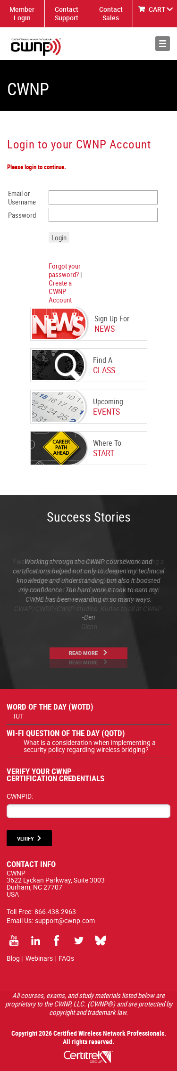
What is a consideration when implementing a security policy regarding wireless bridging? (90, 746)
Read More (83, 652)
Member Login (21, 13)
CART (157, 9)
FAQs (66, 958)
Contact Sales (111, 13)
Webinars (39, 958)
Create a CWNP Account (60, 291)
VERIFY (25, 838)
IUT (19, 715)
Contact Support (66, 13)
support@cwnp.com (65, 920)
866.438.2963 (55, 911)
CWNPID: (20, 796)
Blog (13, 958)
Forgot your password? (65, 270)
